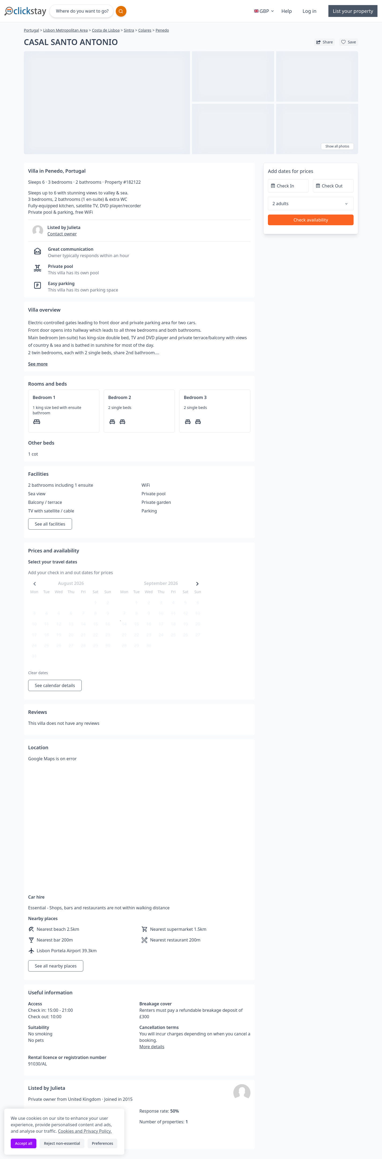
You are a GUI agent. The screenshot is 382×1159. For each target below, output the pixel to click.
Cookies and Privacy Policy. (84, 1131)
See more (38, 364)
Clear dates (38, 672)
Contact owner (62, 234)
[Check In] (288, 186)
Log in (310, 11)
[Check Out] (333, 186)
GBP (264, 11)
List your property (353, 11)
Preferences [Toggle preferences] (102, 1143)
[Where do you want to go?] (81, 11)
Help (286, 11)
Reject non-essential (62, 1143)
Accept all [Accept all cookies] (23, 1143)
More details (151, 1047)
